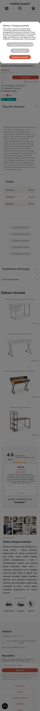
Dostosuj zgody (20, 51)
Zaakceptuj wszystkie (20, 57)
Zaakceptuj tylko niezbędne (21, 44)
